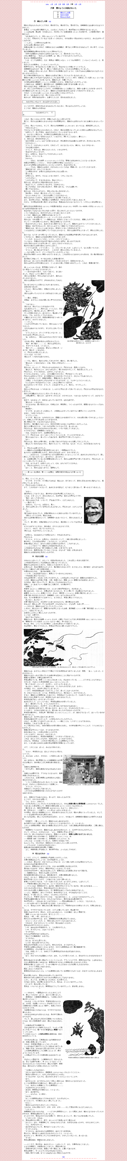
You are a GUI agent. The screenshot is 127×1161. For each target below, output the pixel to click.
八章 (80, 4)
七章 (75, 4)
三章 (59, 4)
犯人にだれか (65, 17)
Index (47, 4)
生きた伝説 (64, 15)
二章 (55, 4)
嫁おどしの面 (65, 12)
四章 (63, 4)
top (50, 21)
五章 (67, 4)
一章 (51, 4)
